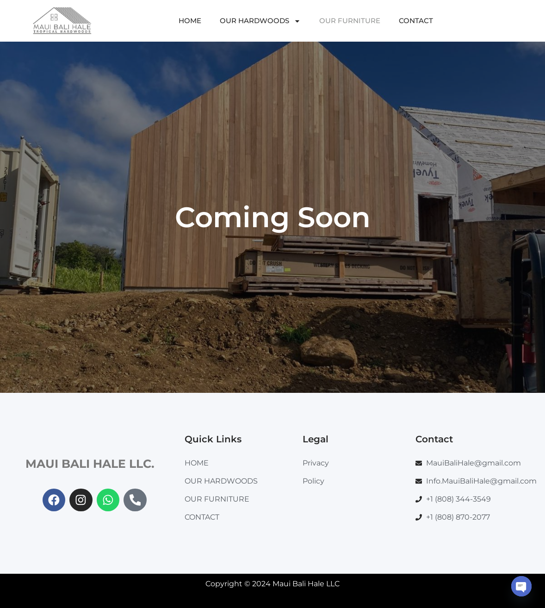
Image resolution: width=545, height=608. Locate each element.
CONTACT (416, 20)
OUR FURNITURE (349, 20)
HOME (190, 20)
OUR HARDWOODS (260, 21)
